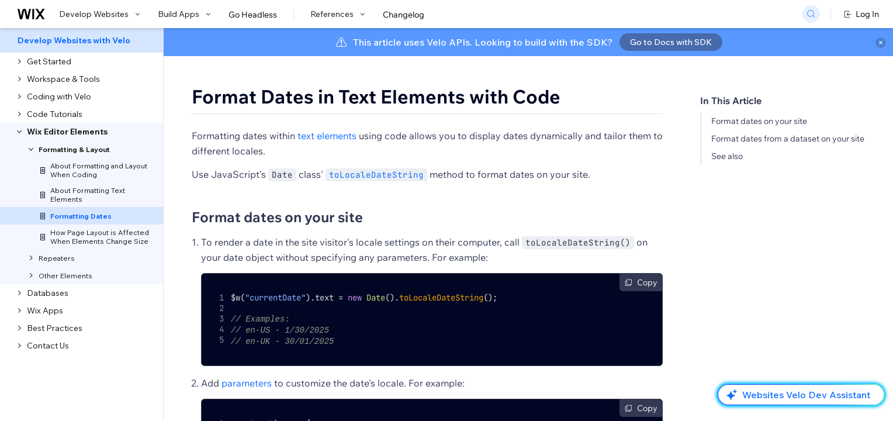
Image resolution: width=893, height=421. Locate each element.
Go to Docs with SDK (671, 42)
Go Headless (253, 14)
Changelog (403, 14)
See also (727, 156)
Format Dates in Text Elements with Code (376, 96)
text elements (326, 136)
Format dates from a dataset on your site (787, 138)
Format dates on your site (759, 121)
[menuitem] (81, 40)
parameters (246, 381)
